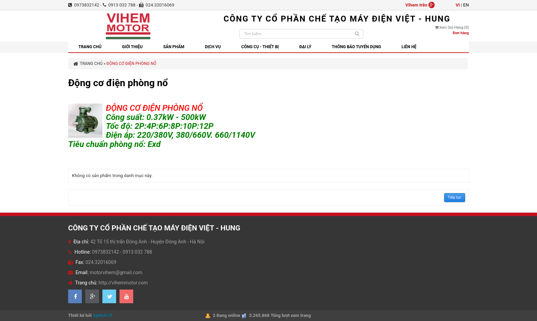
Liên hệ (409, 46)
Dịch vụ (213, 46)
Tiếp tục (454, 197)
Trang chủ (89, 46)
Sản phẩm (173, 46)
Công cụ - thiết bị (260, 46)
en (466, 5)
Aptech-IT (103, 315)
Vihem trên (420, 5)
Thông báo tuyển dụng (356, 46)
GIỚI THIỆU (132, 46)
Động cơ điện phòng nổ (132, 63)
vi (457, 5)
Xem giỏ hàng (452, 27)
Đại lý (305, 46)
